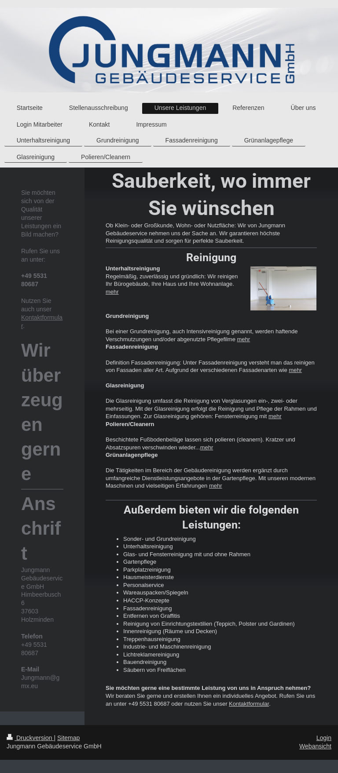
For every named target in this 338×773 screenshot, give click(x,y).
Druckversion (30, 737)
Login (323, 737)
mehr (112, 291)
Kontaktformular (249, 703)
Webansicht (315, 746)
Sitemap (68, 737)
